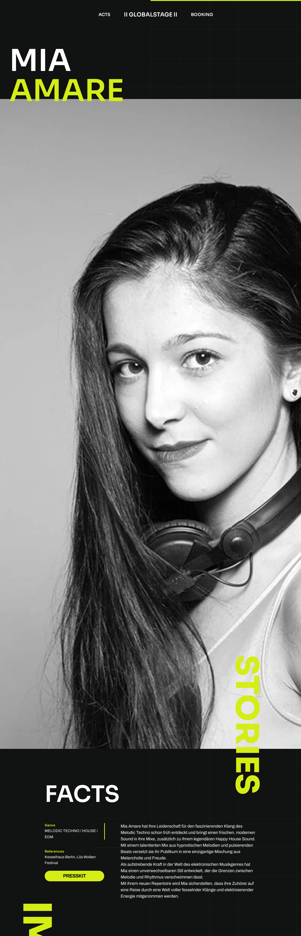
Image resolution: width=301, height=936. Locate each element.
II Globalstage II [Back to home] (150, 14)
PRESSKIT (74, 875)
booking (202, 14)
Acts (104, 14)
